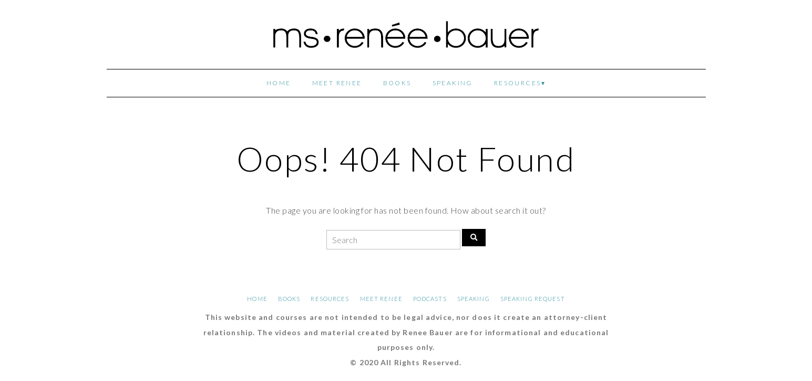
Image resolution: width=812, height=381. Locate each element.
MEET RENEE (337, 83)
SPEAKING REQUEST (532, 298)
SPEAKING (453, 83)
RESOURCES (517, 83)
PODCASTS (430, 298)
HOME (278, 83)
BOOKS (397, 83)
